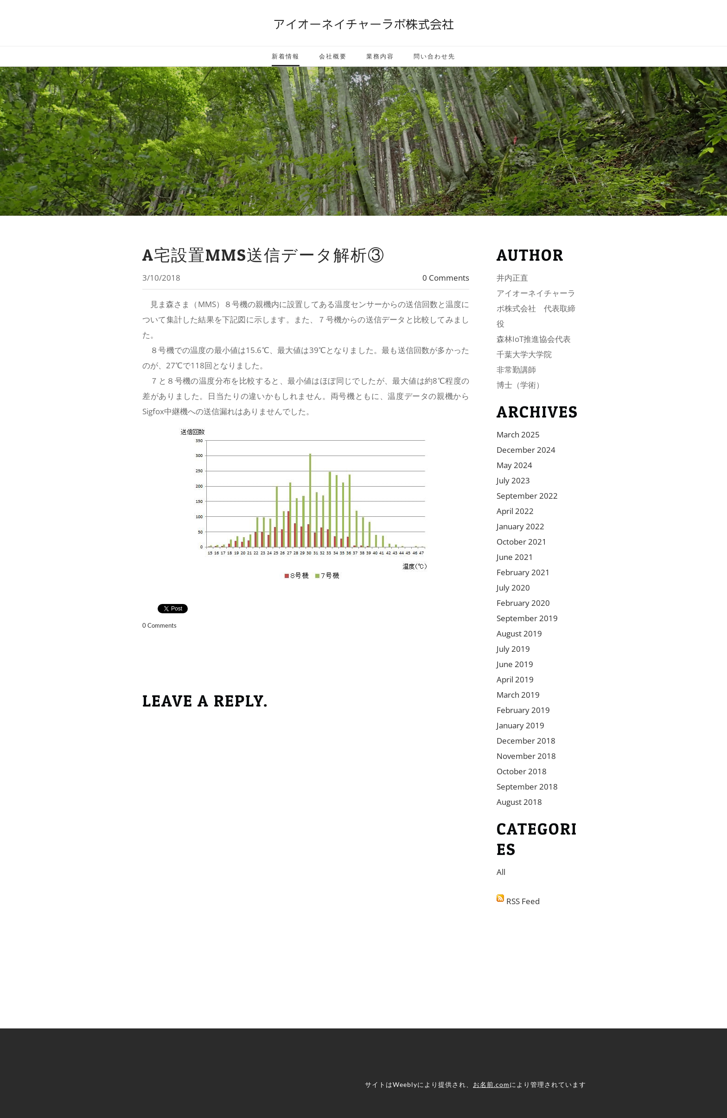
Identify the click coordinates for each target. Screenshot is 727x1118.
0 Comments (445, 277)
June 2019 (515, 664)
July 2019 (513, 648)
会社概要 (333, 56)
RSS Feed (523, 901)
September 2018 (527, 786)
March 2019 (518, 694)
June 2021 (515, 557)
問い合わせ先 (434, 56)
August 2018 (519, 802)
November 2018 (526, 756)
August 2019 (519, 633)
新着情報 (286, 56)
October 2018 (522, 771)
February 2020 (523, 603)
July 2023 (513, 480)
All (501, 872)
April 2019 (515, 679)
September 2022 (527, 495)
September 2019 (527, 618)
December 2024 (526, 449)
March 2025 (518, 434)
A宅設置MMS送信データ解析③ (263, 255)
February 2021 (523, 572)
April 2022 (515, 511)
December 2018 (526, 740)
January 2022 (520, 526)
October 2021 (522, 541)
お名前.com (491, 1084)
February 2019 (523, 710)
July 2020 (513, 587)
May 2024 (514, 465)
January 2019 (520, 725)
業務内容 (380, 56)
